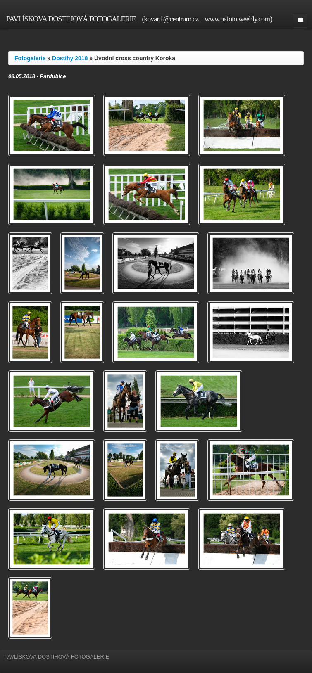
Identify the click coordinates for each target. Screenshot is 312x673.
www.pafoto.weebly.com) (238, 19)
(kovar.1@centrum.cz (170, 19)
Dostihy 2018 (70, 58)
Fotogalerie (29, 58)
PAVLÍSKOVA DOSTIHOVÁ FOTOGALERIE (71, 19)
